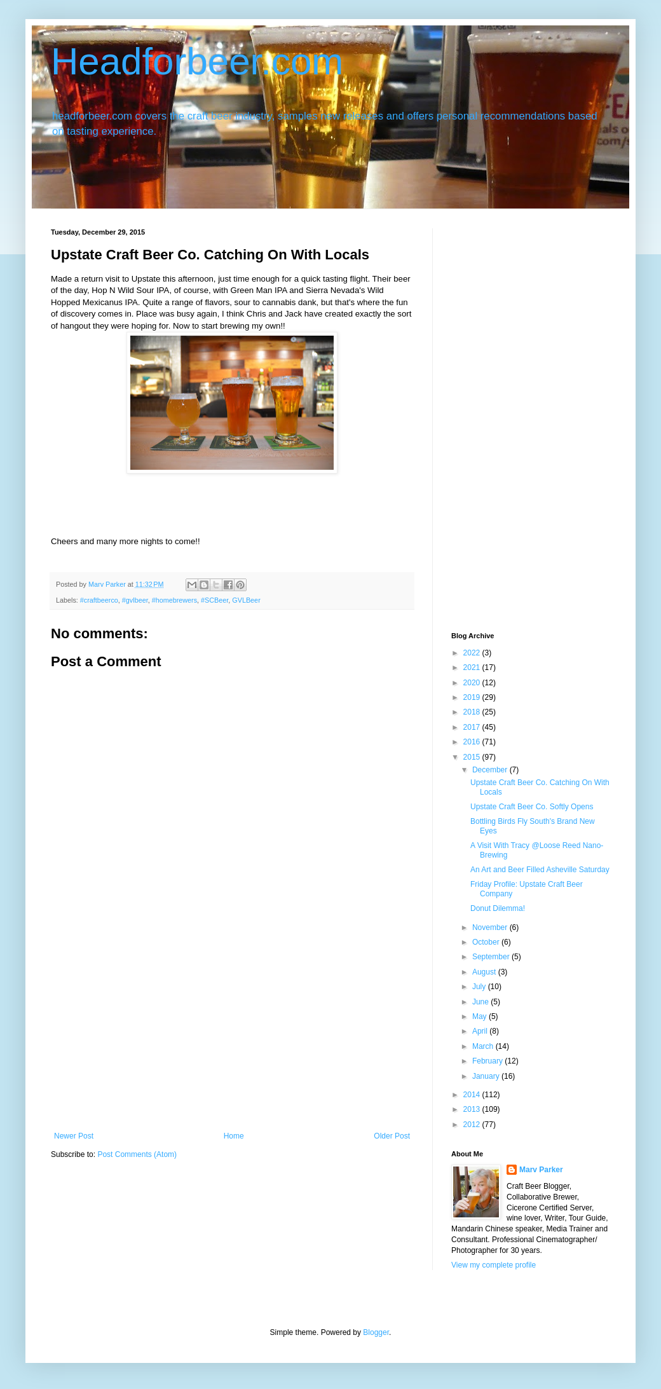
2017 (472, 727)
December (491, 769)
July (480, 986)
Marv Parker (541, 1169)
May (480, 1016)
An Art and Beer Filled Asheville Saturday (540, 869)
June (481, 1001)
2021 (472, 667)
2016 (472, 741)
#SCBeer (214, 600)
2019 (472, 697)
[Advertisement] (232, 1036)
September (492, 956)
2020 (472, 682)
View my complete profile (493, 1265)
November (491, 927)
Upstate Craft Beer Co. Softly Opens (531, 806)
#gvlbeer (135, 600)
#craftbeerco (99, 600)
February (488, 1061)
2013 (472, 1109)
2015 (472, 757)
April (480, 1031)
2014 (472, 1094)
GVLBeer (246, 600)
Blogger (376, 1332)
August (485, 972)
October (486, 942)
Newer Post (73, 1136)
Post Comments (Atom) (137, 1154)
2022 (472, 652)
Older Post (392, 1136)
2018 (472, 712)
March (484, 1046)
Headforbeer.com (197, 61)
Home (234, 1136)
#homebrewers (174, 600)
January (486, 1076)
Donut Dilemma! (497, 908)
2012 (472, 1124)
